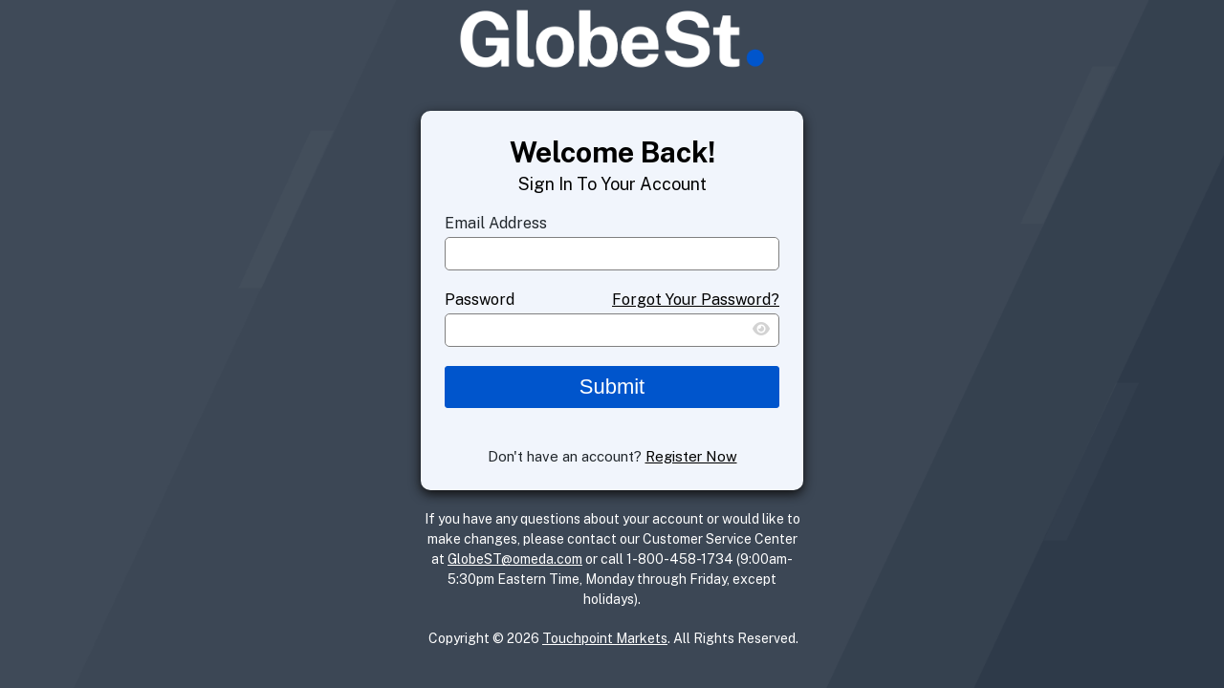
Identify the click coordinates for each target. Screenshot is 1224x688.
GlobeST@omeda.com (515, 559)
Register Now (691, 456)
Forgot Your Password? (695, 299)
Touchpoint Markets (604, 638)
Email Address (496, 223)
